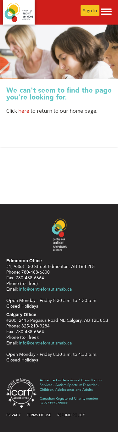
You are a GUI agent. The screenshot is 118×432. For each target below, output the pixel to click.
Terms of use (39, 415)
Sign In (90, 11)
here (23, 110)
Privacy (13, 415)
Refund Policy (71, 415)
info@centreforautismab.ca (45, 289)
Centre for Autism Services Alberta (19, 12)
